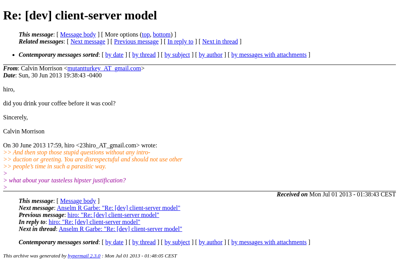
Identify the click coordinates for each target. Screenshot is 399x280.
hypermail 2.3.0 (84, 256)
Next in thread (220, 41)
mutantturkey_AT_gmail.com (104, 68)
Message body (78, 34)
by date (114, 54)
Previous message (136, 41)
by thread (144, 54)
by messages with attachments (269, 54)
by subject (177, 54)
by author (210, 54)
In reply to (181, 41)
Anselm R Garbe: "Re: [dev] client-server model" (118, 208)
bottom (161, 34)
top (146, 34)
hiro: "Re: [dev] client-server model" (113, 215)
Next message (88, 41)
